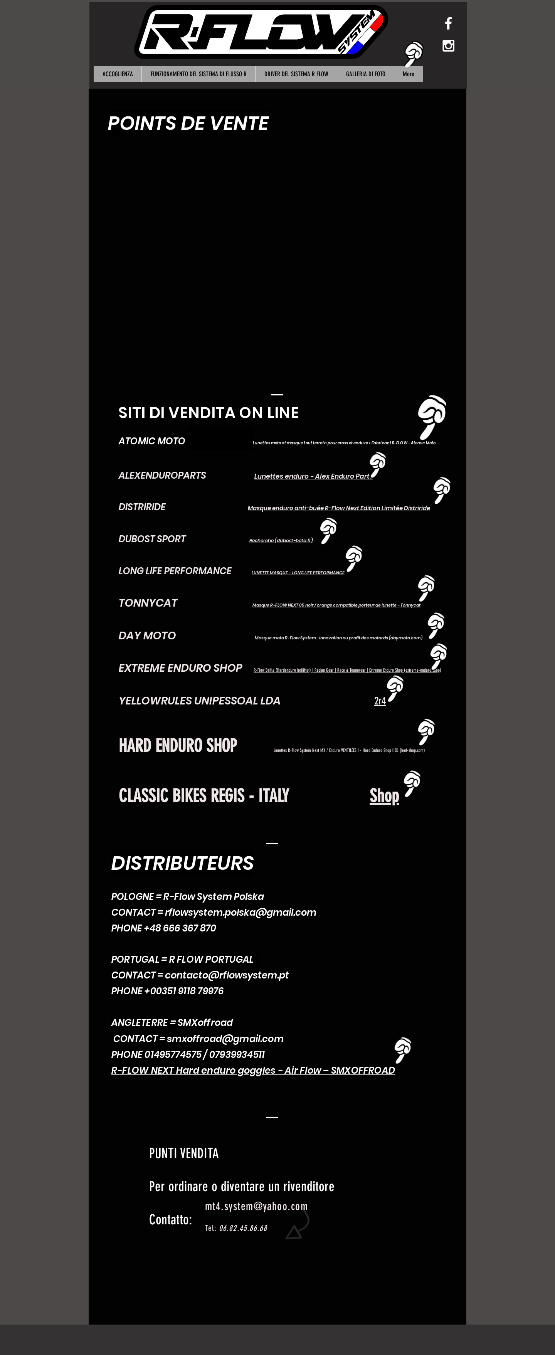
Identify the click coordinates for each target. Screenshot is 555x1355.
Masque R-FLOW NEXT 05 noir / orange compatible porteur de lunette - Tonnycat (336, 605)
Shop (384, 796)
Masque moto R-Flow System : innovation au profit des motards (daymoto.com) (338, 638)
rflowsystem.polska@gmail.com (240, 912)
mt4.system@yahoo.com (256, 1206)
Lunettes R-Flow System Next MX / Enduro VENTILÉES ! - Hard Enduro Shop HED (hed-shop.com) (349, 750)
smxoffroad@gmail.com (225, 1038)
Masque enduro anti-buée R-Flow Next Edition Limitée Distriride (339, 508)
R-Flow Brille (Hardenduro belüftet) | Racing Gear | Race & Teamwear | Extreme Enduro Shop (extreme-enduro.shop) (347, 670)
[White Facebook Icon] (448, 23)
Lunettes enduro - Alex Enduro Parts (313, 476)
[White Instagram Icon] (448, 45)
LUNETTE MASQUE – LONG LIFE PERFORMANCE (298, 573)
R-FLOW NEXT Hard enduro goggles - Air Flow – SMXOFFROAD (253, 1070)
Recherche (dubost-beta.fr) (281, 540)
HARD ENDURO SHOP (178, 746)
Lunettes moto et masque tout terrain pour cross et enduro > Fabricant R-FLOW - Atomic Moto (344, 443)
